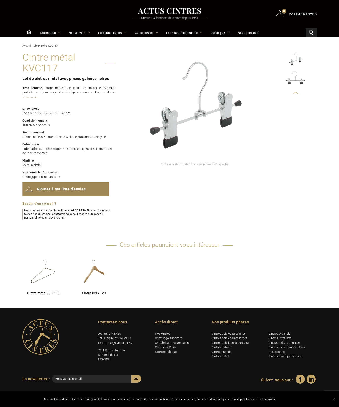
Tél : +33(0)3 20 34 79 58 (114, 339)
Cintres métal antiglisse (284, 343)
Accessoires (277, 352)
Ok (286, 399)
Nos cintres (50, 33)
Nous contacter (248, 33)
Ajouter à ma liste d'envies (56, 189)
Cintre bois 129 (94, 294)
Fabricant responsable (184, 33)
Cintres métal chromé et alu (287, 348)
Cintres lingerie (221, 352)
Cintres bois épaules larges (229, 339)
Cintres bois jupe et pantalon (231, 343)
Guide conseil (146, 33)
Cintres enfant (221, 348)
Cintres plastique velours (285, 357)
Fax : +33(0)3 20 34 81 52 (115, 344)
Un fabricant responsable (172, 343)
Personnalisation (112, 33)
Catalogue (220, 33)
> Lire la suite (30, 97)
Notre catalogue (166, 352)
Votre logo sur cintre (168, 339)
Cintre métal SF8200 (43, 294)
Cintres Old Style (279, 334)
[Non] (333, 399)
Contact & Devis (165, 348)
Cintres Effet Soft (280, 339)
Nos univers (79, 33)
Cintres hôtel (220, 357)
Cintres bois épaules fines (229, 334)
